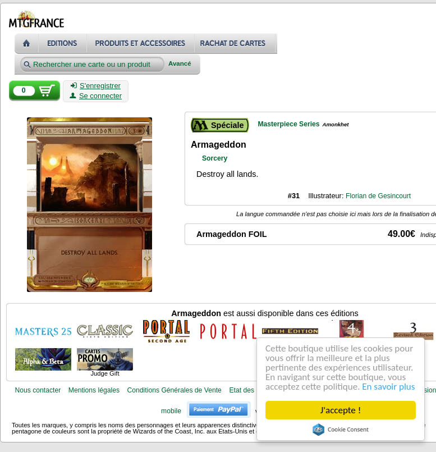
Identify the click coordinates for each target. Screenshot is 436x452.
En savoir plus (388, 386)
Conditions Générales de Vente (174, 390)
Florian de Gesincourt (378, 196)
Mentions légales (94, 390)
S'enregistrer (96, 86)
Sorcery (214, 158)
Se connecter (96, 96)
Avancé (179, 64)
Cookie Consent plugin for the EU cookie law (341, 429)
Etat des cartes (251, 390)
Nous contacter (38, 390)
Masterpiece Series (288, 124)
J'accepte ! (340, 410)
